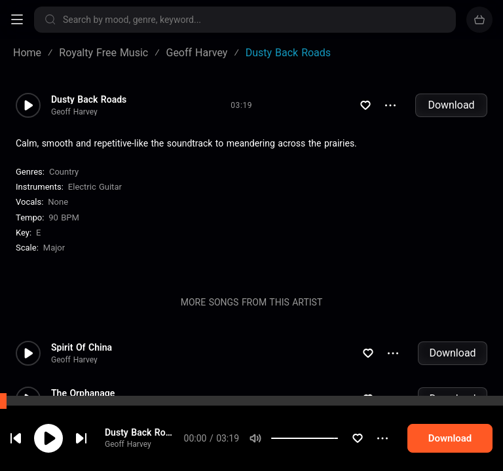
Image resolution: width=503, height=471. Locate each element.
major (54, 248)
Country (64, 172)
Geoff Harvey (129, 444)
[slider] (336, 438)
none (58, 202)
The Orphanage (83, 393)
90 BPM (63, 217)
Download (451, 105)
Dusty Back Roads (143, 432)
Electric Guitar (95, 187)
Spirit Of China (81, 347)
